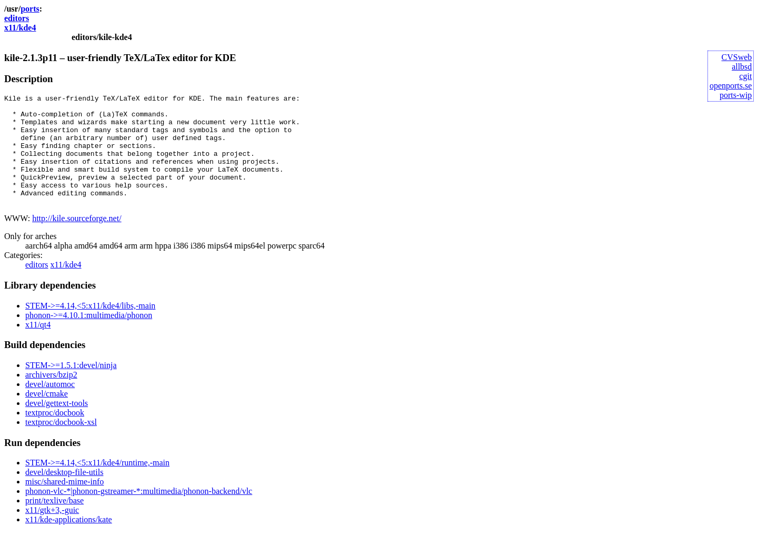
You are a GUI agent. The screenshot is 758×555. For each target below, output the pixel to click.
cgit (745, 76)
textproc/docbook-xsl (61, 444)
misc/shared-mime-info (64, 503)
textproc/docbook (54, 434)
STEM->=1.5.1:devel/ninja (71, 387)
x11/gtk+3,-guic (52, 532)
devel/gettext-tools (56, 425)
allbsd (742, 66)
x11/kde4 (20, 27)
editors (16, 18)
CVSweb (737, 57)
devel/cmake (46, 415)
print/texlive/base (54, 522)
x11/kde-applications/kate (68, 541)
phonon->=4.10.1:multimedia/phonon (88, 337)
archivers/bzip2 (51, 396)
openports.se (731, 85)
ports (30, 8)
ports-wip (736, 95)
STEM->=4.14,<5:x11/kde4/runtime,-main (97, 484)
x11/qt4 (38, 346)
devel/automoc (50, 406)
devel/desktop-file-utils (64, 494)
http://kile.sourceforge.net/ (76, 240)
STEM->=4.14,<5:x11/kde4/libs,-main (90, 327)
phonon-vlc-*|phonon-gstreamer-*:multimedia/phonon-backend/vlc (138, 513)
